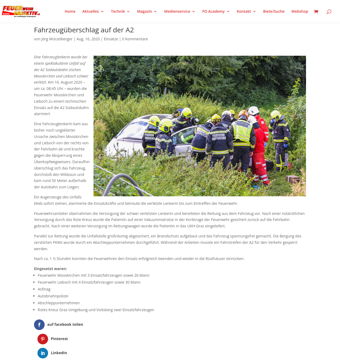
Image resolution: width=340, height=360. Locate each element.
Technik (118, 12)
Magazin (144, 12)
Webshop (299, 12)
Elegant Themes (60, 352)
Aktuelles (90, 12)
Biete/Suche (274, 12)
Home (70, 12)
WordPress (96, 352)
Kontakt (244, 12)
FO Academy (213, 12)
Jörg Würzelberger (57, 38)
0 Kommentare (135, 38)
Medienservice (177, 12)
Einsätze (111, 38)
